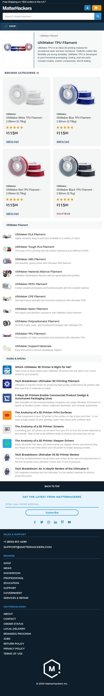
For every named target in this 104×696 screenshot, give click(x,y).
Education (11, 583)
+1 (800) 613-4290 (15, 541)
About (8, 613)
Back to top (52, 486)
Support (10, 588)
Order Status (13, 623)
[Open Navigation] (10, 26)
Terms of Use (13, 653)
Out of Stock (63, 213)
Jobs (7, 638)
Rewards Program (17, 633)
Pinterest (62, 522)
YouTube (69, 522)
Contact (10, 618)
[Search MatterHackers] (97, 16)
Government (13, 593)
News (7, 568)
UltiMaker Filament (49, 36)
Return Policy (14, 643)
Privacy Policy (14, 648)
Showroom (12, 573)
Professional (14, 578)
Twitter (42, 522)
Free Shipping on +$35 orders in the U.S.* (24, 2)
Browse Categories (22, 72)
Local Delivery (14, 628)
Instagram (48, 522)
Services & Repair (16, 598)
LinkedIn (55, 522)
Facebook (35, 522)
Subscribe (52, 512)
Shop (7, 563)
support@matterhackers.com (28, 547)
